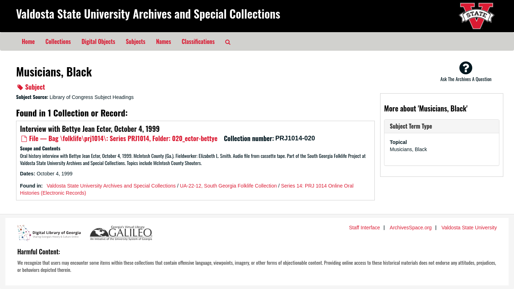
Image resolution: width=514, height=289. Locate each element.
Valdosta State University (469, 227)
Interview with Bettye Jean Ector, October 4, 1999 (90, 128)
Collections (58, 41)
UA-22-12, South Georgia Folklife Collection (228, 186)
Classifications (198, 41)
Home (28, 41)
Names (163, 41)
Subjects (136, 41)
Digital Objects (98, 41)
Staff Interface (364, 227)
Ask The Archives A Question (466, 71)
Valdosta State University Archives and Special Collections (148, 13)
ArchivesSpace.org (411, 227)
